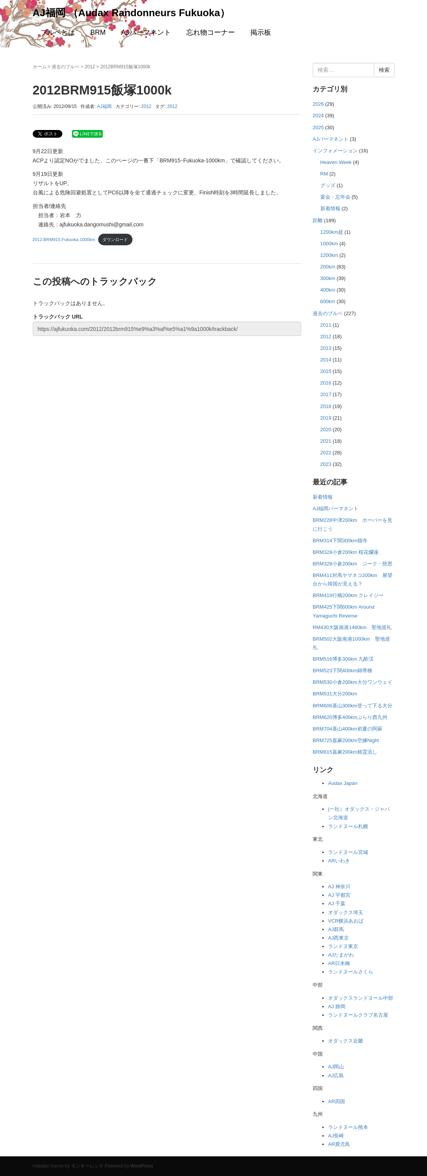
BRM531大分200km (335, 694)
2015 (326, 371)
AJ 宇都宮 (339, 895)
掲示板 (260, 32)
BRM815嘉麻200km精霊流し (345, 752)
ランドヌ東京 (343, 946)
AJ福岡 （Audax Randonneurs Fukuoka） (131, 13)
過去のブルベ (65, 66)
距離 (318, 220)
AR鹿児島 (339, 1144)
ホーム (40, 66)
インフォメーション (335, 151)
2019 (326, 418)
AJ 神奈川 (339, 886)
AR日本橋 (339, 963)
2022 (326, 453)
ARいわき (339, 861)
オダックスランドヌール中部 (360, 998)
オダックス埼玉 (345, 912)
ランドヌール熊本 (348, 1127)
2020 (326, 429)
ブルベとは (57, 32)
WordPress (142, 1166)
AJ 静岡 (336, 1006)
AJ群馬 (336, 929)
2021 (326, 441)
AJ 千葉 (336, 903)
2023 (326, 464)
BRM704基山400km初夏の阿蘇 (347, 729)
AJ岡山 (336, 1067)
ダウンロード (115, 239)
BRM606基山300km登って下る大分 (352, 706)
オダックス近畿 (345, 1041)
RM (324, 174)
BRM (98, 32)
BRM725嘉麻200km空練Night (346, 740)
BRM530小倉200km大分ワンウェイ (352, 682)
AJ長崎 (336, 1136)
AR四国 (336, 1101)
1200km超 (331, 232)
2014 (326, 360)
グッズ (327, 185)
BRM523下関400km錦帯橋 (342, 670)
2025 (318, 127)
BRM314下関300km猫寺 (340, 540)
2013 (326, 348)
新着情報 (330, 208)
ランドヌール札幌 (348, 826)
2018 (326, 406)
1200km (329, 255)
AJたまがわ (341, 955)
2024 (318, 115)
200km (327, 267)
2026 (318, 104)
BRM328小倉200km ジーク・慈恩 (352, 564)
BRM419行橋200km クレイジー (348, 595)
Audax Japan (342, 783)
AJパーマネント (146, 32)
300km (327, 278)
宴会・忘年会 (335, 197)
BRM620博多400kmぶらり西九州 (350, 717)
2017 (326, 394)
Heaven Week (336, 162)
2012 (90, 66)
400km (327, 290)
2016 (326, 383)
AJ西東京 (338, 938)
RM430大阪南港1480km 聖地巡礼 (352, 627)
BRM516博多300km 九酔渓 (343, 659)
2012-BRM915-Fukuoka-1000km (64, 239)
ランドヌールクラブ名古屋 (358, 1015)
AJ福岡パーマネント (335, 508)
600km (327, 301)
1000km (329, 243)
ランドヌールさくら (350, 972)
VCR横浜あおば (345, 921)
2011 (326, 325)
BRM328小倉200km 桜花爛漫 (345, 552)
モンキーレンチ (87, 1166)
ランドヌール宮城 (348, 852)
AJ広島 (336, 1075)
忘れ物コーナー (210, 32)
